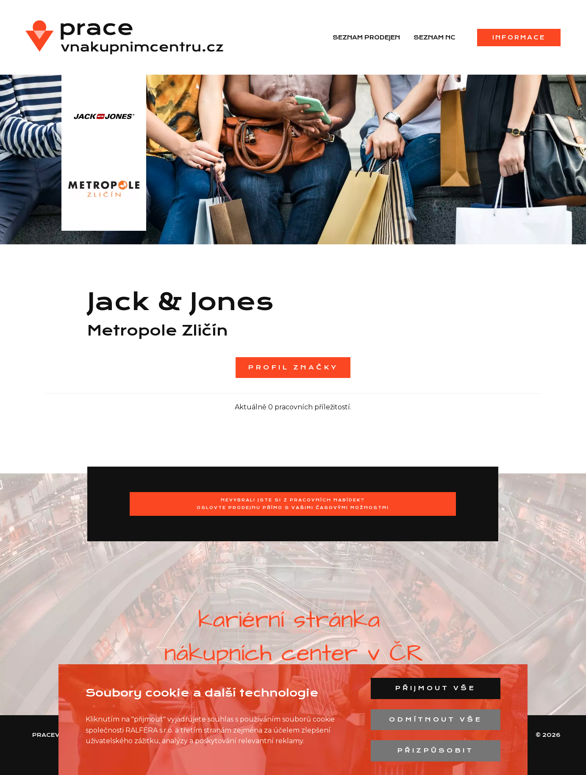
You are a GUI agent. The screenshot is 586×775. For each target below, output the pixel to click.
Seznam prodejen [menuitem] (366, 37)
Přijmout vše (435, 688)
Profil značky (293, 367)
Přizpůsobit (435, 750)
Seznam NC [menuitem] (434, 37)
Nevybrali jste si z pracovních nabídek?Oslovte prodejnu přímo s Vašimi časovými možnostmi (293, 504)
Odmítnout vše (435, 719)
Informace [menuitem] (518, 37)
